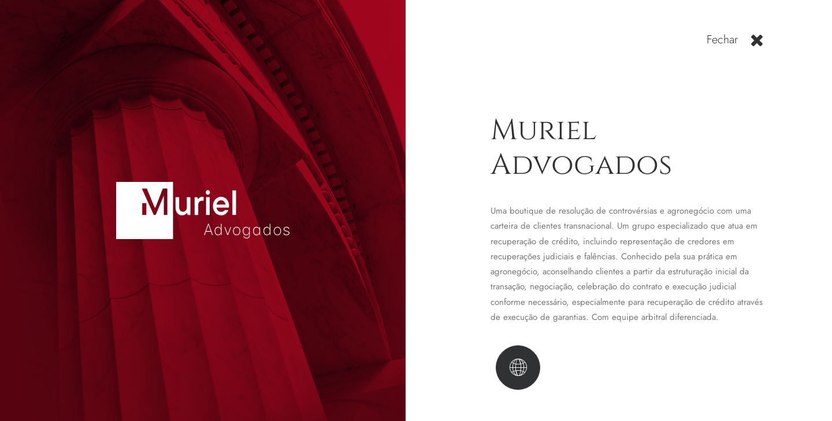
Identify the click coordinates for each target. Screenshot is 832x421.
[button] (756, 44)
